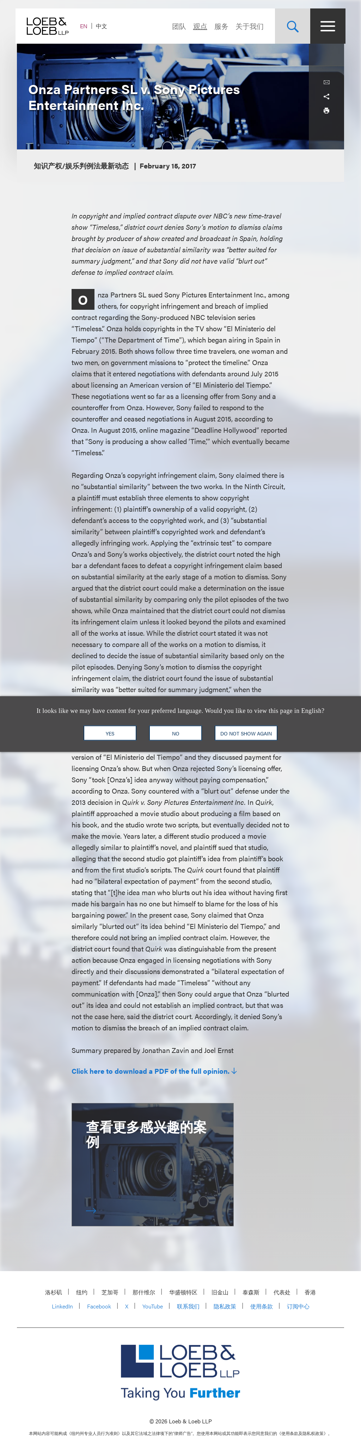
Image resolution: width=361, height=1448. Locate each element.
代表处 (282, 1292)
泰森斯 (251, 1292)
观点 (199, 26)
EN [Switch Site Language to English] (85, 26)
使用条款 (261, 1306)
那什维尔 (144, 1292)
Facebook (99, 1306)
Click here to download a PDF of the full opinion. (151, 1071)
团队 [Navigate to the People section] (178, 26)
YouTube (152, 1306)
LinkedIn (62, 1306)
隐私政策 (225, 1306)
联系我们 (188, 1306)
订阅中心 (298, 1306)
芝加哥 (110, 1292)
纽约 (81, 1292)
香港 (310, 1292)
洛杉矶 (53, 1292)
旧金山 (220, 1292)
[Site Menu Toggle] (326, 26)
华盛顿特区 (183, 1292)
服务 (220, 26)
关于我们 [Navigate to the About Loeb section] (248, 26)
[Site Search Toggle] (291, 26)
